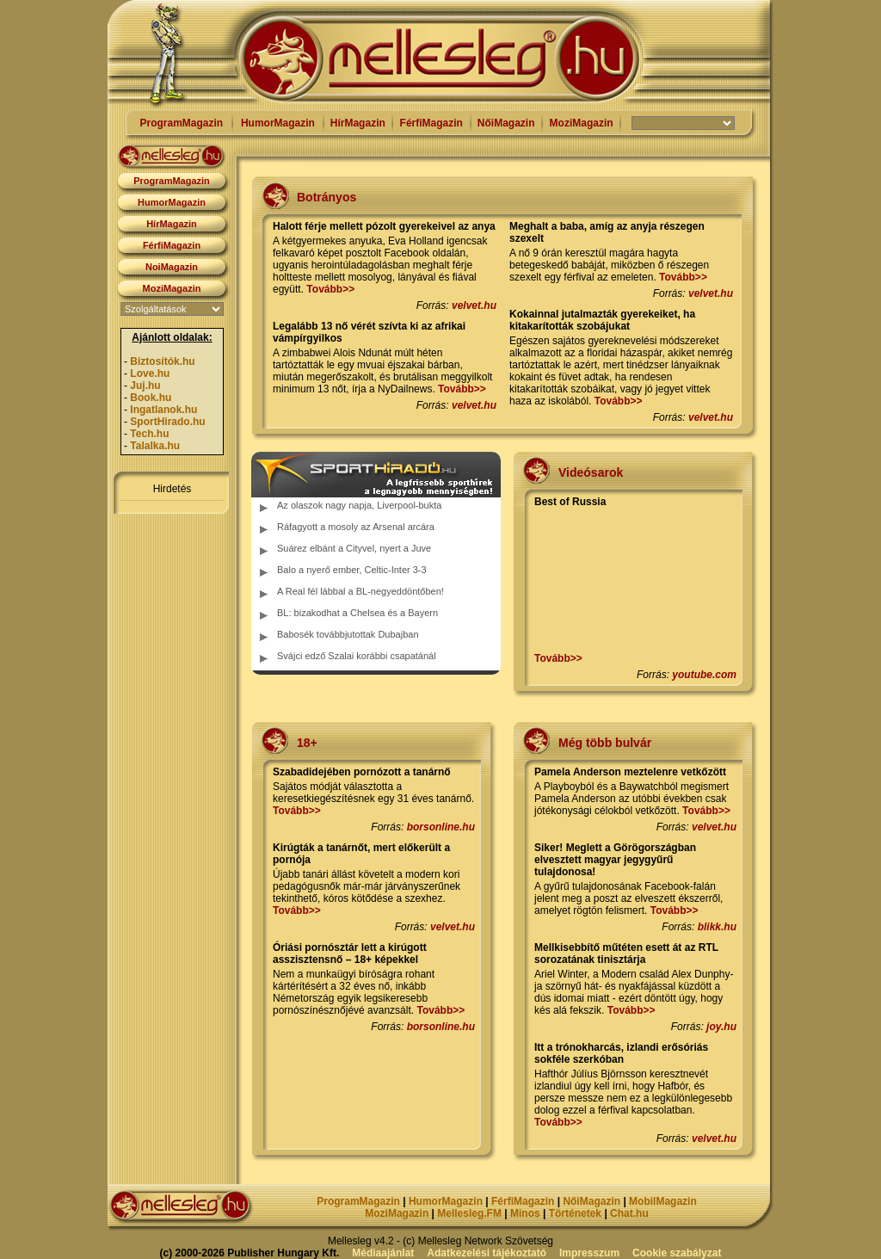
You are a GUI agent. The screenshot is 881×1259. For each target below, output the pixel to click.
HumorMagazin (278, 123)
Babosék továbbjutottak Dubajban (348, 634)
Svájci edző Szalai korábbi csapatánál (356, 656)
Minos (525, 1213)
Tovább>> (330, 289)
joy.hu (721, 1027)
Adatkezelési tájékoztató (486, 1253)
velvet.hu (474, 305)
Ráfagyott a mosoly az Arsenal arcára (355, 526)
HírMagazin (357, 123)
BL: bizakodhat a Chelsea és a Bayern (357, 613)
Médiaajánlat (383, 1253)
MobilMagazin (663, 1201)
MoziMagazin (581, 123)
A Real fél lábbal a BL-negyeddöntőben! (360, 591)
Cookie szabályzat (676, 1253)
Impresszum (589, 1253)
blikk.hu (717, 927)
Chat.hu (629, 1213)
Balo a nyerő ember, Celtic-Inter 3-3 (352, 570)
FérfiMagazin (431, 123)
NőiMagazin (506, 123)
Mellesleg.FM (469, 1213)
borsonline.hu (441, 827)
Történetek (575, 1213)
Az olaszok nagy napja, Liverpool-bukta (359, 505)
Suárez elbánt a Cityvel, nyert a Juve (354, 548)
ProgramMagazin (181, 123)
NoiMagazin (171, 267)
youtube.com (704, 675)
